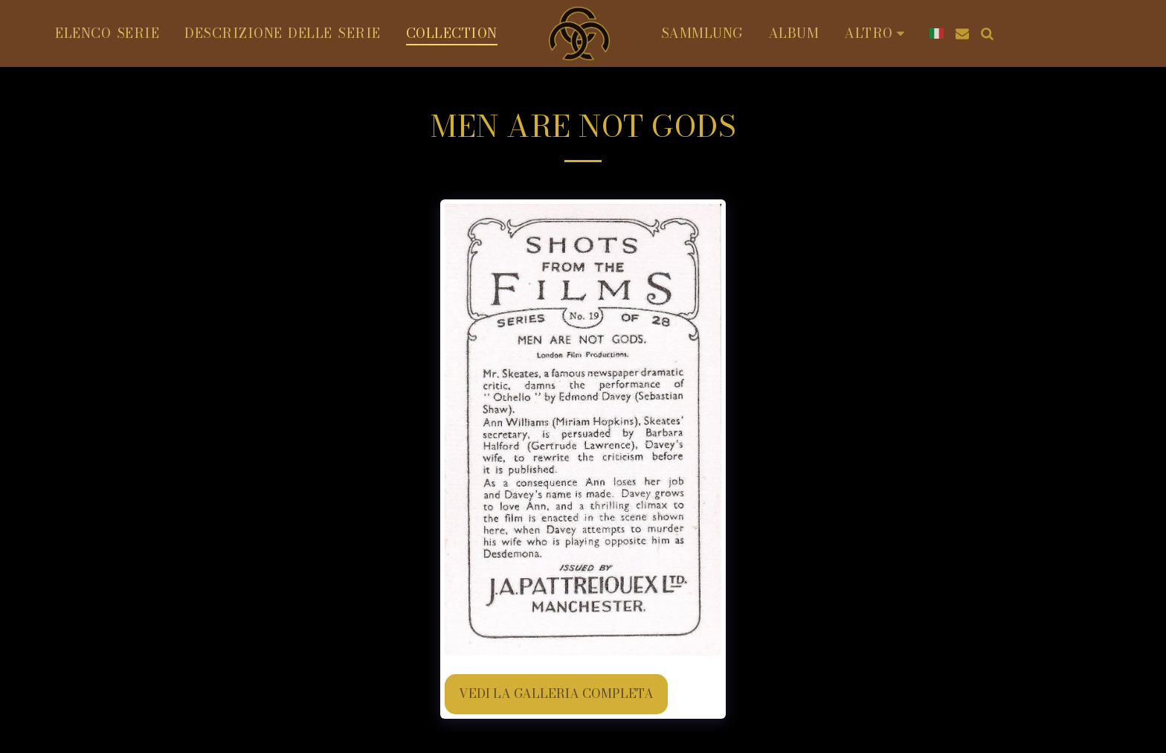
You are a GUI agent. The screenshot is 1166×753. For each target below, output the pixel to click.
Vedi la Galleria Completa (556, 693)
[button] (962, 33)
